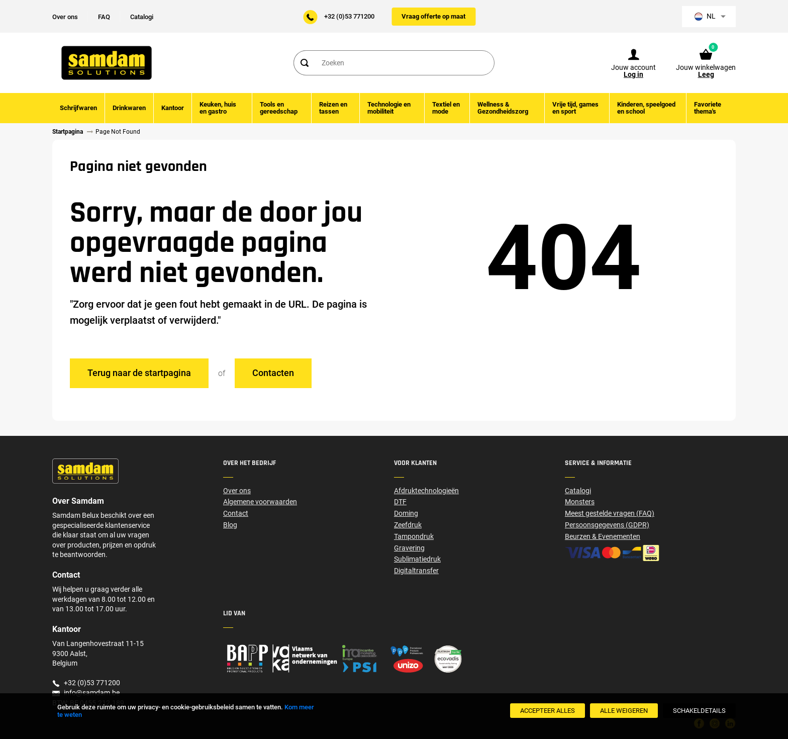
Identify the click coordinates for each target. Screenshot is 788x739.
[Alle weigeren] (624, 710)
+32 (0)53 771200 (349, 16)
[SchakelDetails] (699, 710)
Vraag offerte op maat (433, 16)
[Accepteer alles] (547, 710)
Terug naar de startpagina (139, 372)
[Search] (304, 62)
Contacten (273, 372)
